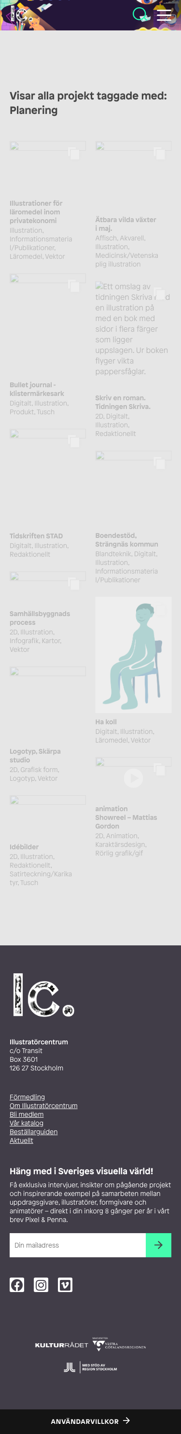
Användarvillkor (85, 1422)
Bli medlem (26, 1114)
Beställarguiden (33, 1132)
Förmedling (27, 1097)
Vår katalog (26, 1123)
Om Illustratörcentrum (44, 1106)
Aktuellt (21, 1140)
